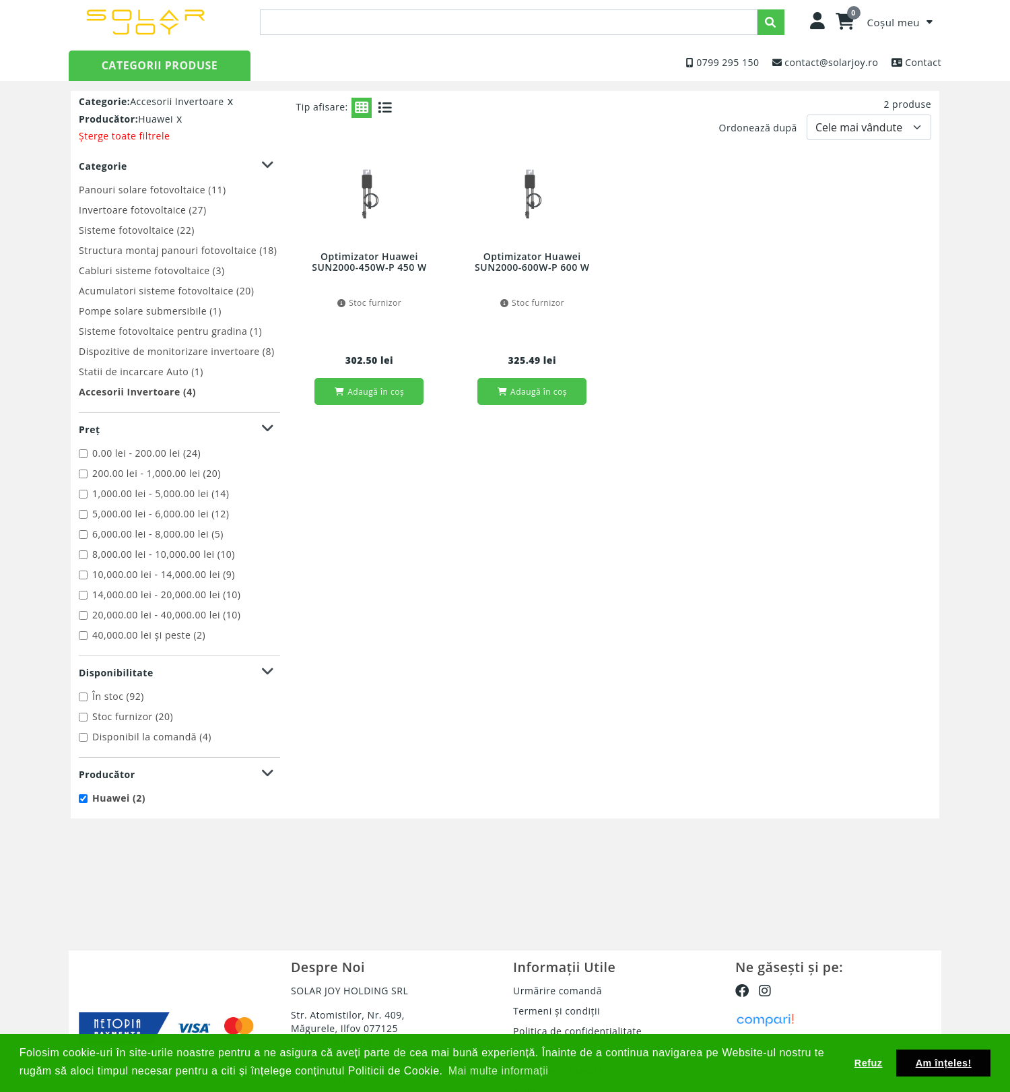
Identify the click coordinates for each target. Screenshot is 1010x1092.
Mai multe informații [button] (498, 1071)
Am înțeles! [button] (944, 1063)
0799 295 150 (727, 62)
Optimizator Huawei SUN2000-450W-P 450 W (369, 262)
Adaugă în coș (369, 391)
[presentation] (509, 22)
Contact (923, 62)
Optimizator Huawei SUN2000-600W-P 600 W (532, 262)
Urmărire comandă (557, 990)
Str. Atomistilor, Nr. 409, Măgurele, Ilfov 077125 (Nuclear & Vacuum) (348, 1028)
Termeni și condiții (556, 1010)
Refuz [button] (868, 1063)
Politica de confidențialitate (577, 1031)
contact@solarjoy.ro (831, 62)
